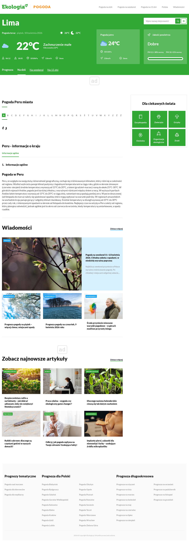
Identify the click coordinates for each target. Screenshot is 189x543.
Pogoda (42, 7)
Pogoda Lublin (48, 525)
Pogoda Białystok (50, 484)
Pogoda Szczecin (86, 505)
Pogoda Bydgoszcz (50, 490)
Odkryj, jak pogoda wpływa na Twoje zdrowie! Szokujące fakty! (61, 443)
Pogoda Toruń (85, 510)
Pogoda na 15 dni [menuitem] (149, 7)
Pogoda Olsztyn (86, 484)
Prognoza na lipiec (124, 515)
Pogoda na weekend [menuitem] (127, 7)
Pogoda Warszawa (87, 515)
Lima (10, 22)
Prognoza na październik (164, 490)
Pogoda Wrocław (87, 520)
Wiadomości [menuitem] (178, 7)
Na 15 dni (52, 69)
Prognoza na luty (124, 490)
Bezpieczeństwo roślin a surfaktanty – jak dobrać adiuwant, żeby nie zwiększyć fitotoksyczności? (19, 402)
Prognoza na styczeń (125, 484)
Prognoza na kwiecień (126, 500)
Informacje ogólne (10, 153)
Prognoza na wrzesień (163, 484)
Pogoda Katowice (49, 505)
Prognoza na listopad (163, 495)
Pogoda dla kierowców (15, 490)
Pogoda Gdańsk (49, 495)
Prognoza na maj (123, 505)
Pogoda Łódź (47, 520)
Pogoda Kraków (49, 515)
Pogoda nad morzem (14, 484)
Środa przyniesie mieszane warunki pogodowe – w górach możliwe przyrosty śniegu (101, 326)
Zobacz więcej (116, 228)
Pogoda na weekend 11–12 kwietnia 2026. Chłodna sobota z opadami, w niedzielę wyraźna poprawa (103, 258)
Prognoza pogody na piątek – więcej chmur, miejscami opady (20, 325)
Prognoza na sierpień (125, 520)
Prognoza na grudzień (163, 500)
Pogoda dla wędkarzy (14, 495)
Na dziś (21, 69)
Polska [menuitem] (165, 7)
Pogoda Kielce (48, 510)
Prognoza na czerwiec (126, 510)
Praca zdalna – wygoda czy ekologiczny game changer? (59, 402)
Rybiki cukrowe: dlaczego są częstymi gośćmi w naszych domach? (18, 443)
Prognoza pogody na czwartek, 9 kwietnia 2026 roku (61, 325)
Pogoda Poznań (86, 495)
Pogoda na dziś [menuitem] (105, 7)
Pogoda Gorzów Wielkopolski (55, 500)
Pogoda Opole (85, 490)
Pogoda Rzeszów (86, 500)
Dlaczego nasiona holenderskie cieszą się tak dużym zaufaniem (102, 402)
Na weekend (36, 69)
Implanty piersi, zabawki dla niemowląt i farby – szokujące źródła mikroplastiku (101, 443)
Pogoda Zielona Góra (88, 525)
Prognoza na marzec (125, 495)
